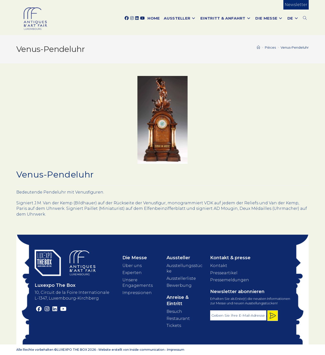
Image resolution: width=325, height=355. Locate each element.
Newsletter (296, 4)
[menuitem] (293, 18)
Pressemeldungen (229, 280)
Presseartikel (223, 273)
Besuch (174, 311)
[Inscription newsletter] (272, 315)
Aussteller (178, 257)
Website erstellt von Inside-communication (131, 349)
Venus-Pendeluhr (295, 47)
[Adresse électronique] (238, 315)
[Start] (258, 47)
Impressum (175, 349)
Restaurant (178, 318)
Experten (132, 272)
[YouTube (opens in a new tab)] (142, 18)
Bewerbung (179, 285)
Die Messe (134, 257)
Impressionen (137, 292)
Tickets (174, 325)
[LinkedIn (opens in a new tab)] (136, 18)
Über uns (132, 265)
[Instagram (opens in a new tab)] (131, 18)
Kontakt (218, 265)
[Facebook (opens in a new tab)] (126, 18)
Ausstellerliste (181, 278)
